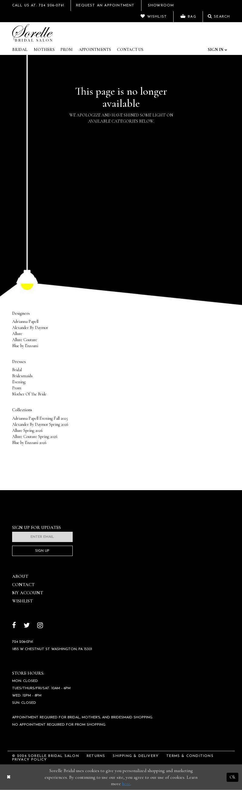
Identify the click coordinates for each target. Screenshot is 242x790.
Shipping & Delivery (136, 756)
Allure (17, 333)
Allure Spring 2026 (27, 430)
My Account (27, 592)
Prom (67, 49)
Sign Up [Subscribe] (42, 551)
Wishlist (22, 601)
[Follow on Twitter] (26, 626)
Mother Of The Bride (29, 394)
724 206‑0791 (22, 642)
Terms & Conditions (190, 756)
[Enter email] (42, 537)
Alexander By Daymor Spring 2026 (40, 424)
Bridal (20, 49)
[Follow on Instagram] (40, 626)
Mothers (44, 49)
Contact (23, 584)
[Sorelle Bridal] (32, 32)
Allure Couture (24, 339)
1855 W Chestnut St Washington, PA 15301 (52, 649)
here (126, 783)
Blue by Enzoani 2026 (29, 442)
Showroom (161, 5)
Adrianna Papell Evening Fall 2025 (40, 418)
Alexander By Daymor (30, 327)
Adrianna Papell (25, 321)
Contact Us (130, 49)
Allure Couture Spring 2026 (34, 436)
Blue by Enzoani (25, 345)
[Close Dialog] (9, 777)
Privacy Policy (29, 759)
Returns (96, 756)
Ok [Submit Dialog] (232, 777)
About (20, 576)
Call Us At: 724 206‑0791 (38, 5)
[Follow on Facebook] (14, 626)
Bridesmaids (22, 375)
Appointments (95, 49)
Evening (18, 382)
